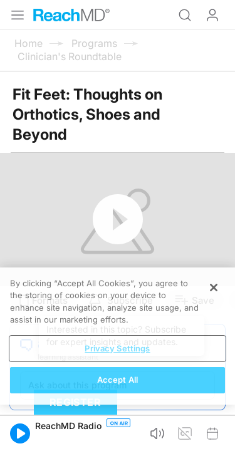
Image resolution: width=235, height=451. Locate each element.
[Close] (213, 287)
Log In (212, 15)
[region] (117, 336)
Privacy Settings (117, 348)
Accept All (117, 380)
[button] (20, 433)
